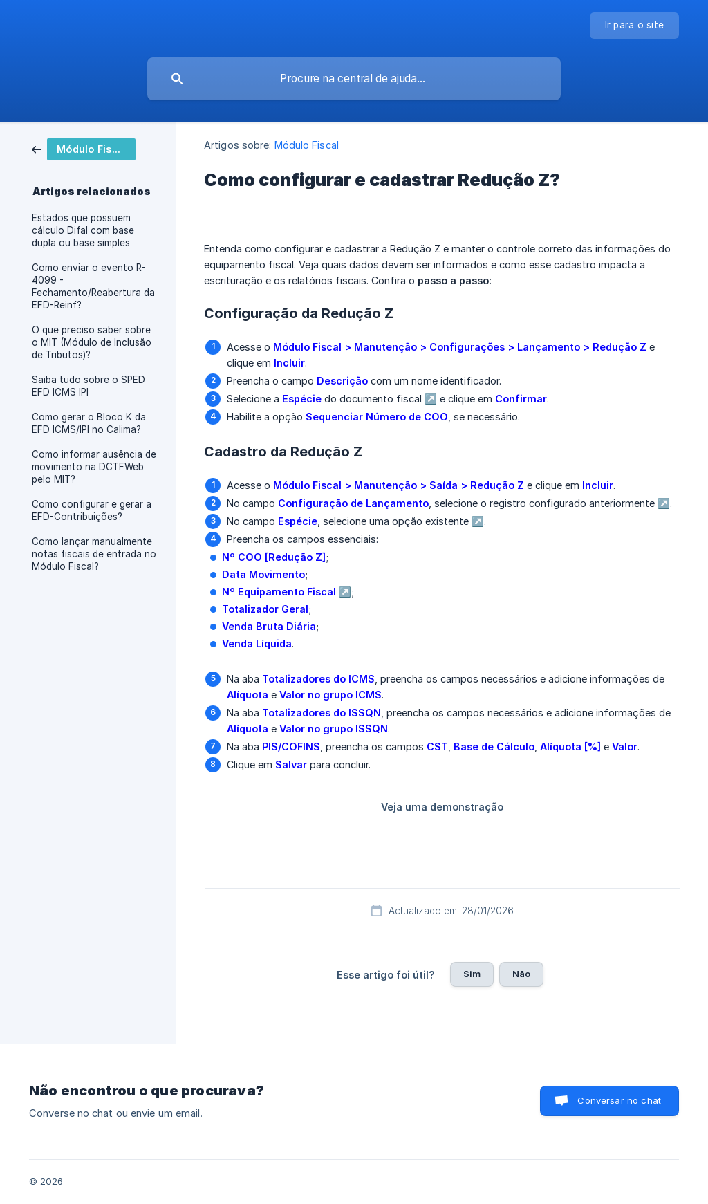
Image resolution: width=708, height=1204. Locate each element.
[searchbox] (354, 78)
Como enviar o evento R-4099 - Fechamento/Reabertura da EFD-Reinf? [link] (93, 286)
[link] (84, 148)
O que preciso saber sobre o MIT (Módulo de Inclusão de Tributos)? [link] (91, 342)
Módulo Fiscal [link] (306, 145)
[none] (635, 25)
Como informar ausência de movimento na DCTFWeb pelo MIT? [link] (94, 467)
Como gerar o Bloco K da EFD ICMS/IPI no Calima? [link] (89, 423)
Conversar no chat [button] (619, 1100)
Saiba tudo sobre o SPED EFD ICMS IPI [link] (88, 386)
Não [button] (521, 973)
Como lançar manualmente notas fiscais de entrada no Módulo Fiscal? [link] (94, 554)
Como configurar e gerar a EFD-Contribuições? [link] (91, 510)
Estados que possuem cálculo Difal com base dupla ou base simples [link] (83, 230)
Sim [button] (472, 973)
